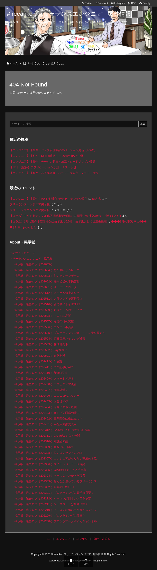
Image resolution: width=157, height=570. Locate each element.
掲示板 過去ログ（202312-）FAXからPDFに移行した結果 (53, 430)
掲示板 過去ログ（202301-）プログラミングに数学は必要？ (54, 492)
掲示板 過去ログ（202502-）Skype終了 (41, 350)
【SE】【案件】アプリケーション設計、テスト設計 (43, 167)
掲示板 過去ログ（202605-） (34, 264)
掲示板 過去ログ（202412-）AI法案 (38, 361)
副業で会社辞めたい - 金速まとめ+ (99, 215)
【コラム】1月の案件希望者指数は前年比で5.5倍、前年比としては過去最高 (58, 221)
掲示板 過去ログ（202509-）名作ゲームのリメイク (48, 310)
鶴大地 (96, 198)
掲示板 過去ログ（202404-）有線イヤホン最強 (45, 407)
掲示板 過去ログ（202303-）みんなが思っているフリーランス (55, 481)
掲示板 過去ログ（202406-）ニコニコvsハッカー (47, 395)
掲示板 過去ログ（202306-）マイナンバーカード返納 (50, 464)
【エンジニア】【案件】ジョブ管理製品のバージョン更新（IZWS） (53, 150)
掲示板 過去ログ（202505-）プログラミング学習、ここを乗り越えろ (60, 332)
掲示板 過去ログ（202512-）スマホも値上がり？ (47, 292)
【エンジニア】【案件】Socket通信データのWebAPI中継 (46, 155)
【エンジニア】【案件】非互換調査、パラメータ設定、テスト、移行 (54, 173)
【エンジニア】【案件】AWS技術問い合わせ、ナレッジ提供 (48, 198)
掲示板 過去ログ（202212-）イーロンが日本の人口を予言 (53, 498)
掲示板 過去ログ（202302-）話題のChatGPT (44, 487)
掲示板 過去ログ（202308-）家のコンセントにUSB (48, 452)
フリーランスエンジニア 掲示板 (31, 258)
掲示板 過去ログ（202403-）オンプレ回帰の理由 (47, 412)
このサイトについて (22, 253)
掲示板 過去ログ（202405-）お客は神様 (41, 401)
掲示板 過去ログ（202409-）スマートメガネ (44, 378)
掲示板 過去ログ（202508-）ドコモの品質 (43, 315)
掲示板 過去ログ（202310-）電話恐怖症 (41, 441)
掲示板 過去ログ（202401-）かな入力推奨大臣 (45, 424)
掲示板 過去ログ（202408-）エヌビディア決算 (45, 384)
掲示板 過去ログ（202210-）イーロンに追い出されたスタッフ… (57, 509)
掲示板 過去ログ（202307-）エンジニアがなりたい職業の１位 (55, 458)
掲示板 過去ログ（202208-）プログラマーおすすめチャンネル (55, 521)
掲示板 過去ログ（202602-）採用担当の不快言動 (47, 281)
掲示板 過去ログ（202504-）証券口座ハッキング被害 (50, 338)
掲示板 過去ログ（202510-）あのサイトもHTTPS (47, 304)
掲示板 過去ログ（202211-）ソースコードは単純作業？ (51, 504)
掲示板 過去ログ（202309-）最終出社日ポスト (45, 447)
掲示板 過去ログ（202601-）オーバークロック (45, 287)
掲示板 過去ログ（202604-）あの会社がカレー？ (47, 270)
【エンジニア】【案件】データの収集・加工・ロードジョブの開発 (52, 161)
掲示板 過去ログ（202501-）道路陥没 (40, 355)
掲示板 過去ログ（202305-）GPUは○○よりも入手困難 (50, 469)
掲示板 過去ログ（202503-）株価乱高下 (41, 344)
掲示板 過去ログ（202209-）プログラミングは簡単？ (50, 515)
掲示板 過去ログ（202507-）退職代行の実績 (44, 321)
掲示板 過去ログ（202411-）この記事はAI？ (44, 367)
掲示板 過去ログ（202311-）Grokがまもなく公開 (47, 435)
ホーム (14, 63)
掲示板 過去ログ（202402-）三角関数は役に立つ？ (48, 418)
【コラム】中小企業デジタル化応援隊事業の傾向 (41, 215)
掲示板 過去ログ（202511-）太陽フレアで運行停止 (48, 298)
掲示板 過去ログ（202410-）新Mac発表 (41, 372)
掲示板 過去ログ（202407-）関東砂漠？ (41, 390)
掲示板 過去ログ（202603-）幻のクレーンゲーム (47, 275)
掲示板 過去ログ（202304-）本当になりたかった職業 (50, 475)
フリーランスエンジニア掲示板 (30, 204)
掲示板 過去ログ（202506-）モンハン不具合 (44, 327)
